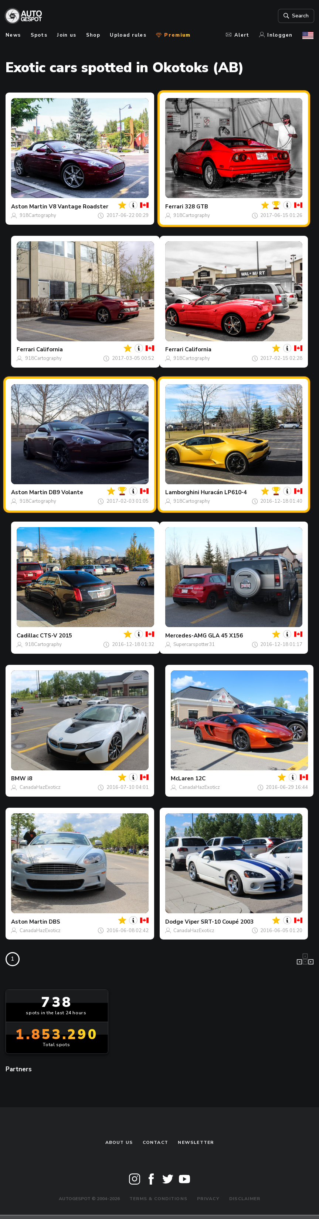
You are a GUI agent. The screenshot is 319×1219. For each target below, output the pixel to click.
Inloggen (276, 35)
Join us (66, 35)
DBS (54, 921)
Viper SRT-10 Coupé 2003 (219, 921)
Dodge (174, 921)
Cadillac (27, 635)
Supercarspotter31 (194, 644)
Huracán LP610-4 (224, 492)
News (13, 35)
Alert (237, 35)
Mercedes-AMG (186, 635)
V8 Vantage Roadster (78, 206)
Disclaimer (244, 1199)
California (49, 349)
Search (294, 16)
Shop (93, 35)
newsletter (196, 1142)
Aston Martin (29, 206)
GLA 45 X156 (225, 635)
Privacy (208, 1199)
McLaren (182, 778)
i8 (29, 778)
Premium (173, 35)
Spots (39, 35)
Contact (156, 1142)
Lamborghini (182, 492)
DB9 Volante (66, 492)
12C (200, 778)
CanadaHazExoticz (40, 787)
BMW (18, 778)
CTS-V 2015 (56, 635)
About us (119, 1142)
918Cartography (38, 215)
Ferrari (174, 206)
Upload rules (128, 35)
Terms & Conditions (158, 1199)
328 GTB (196, 206)
